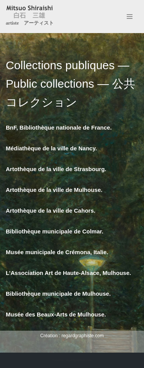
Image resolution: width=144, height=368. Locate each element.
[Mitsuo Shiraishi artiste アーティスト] (30, 16)
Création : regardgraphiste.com (72, 360)
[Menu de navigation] (129, 16)
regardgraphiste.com (82, 335)
